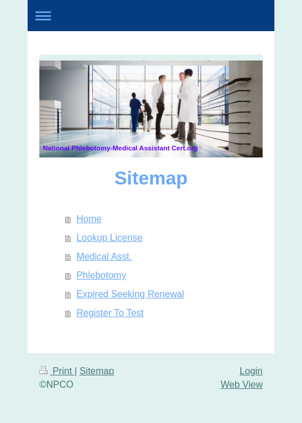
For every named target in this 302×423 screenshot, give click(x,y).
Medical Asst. (104, 256)
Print (57, 371)
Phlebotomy (101, 275)
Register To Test (109, 313)
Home (89, 219)
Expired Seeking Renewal (130, 294)
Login (251, 371)
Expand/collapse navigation (151, 15)
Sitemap (96, 371)
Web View (242, 385)
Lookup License (109, 238)
